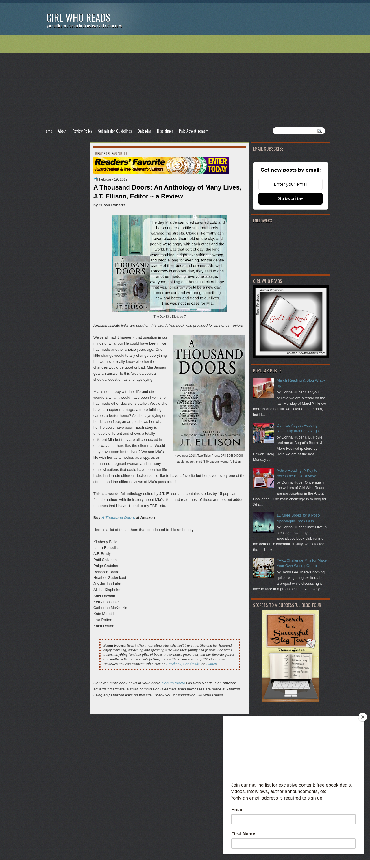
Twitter (211, 664)
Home (47, 131)
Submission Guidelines (115, 131)
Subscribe (290, 198)
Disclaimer (165, 131)
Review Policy (82, 131)
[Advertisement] (185, 81)
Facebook (173, 664)
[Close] (362, 717)
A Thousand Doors (118, 517)
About (62, 131)
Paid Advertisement (194, 131)
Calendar (144, 131)
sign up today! (173, 683)
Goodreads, (192, 664)
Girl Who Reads (78, 17)
